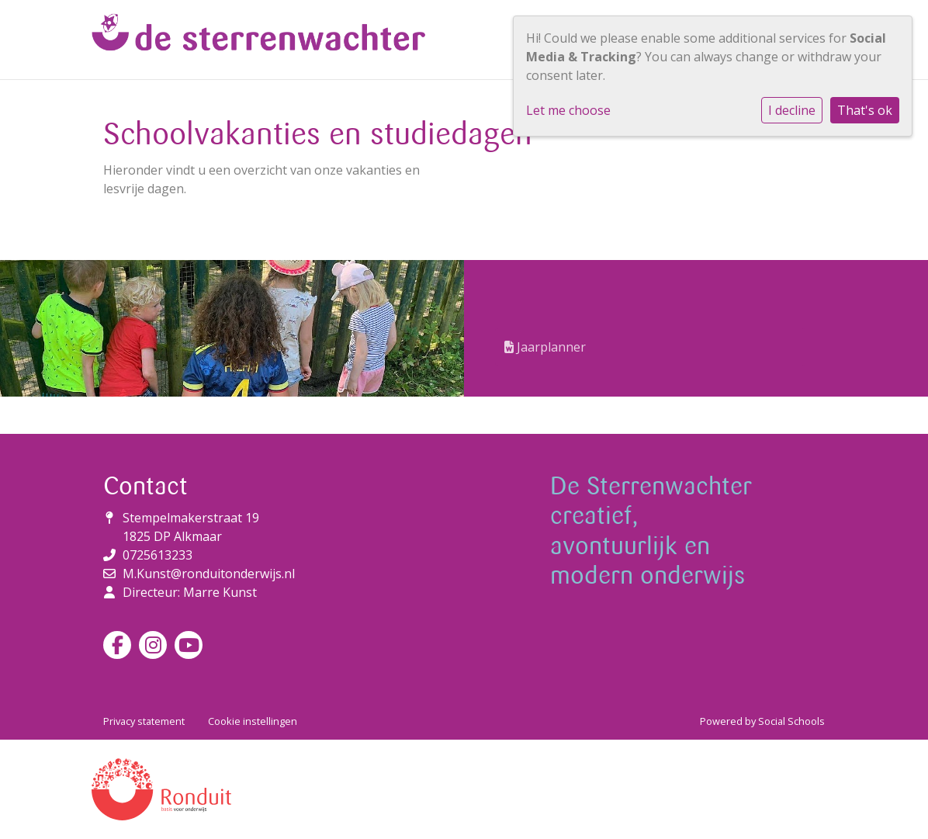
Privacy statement (144, 721)
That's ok (864, 110)
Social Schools (791, 721)
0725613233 (157, 554)
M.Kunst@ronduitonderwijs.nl (209, 573)
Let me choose (568, 110)
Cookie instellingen (252, 721)
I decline (791, 110)
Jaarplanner (545, 346)
